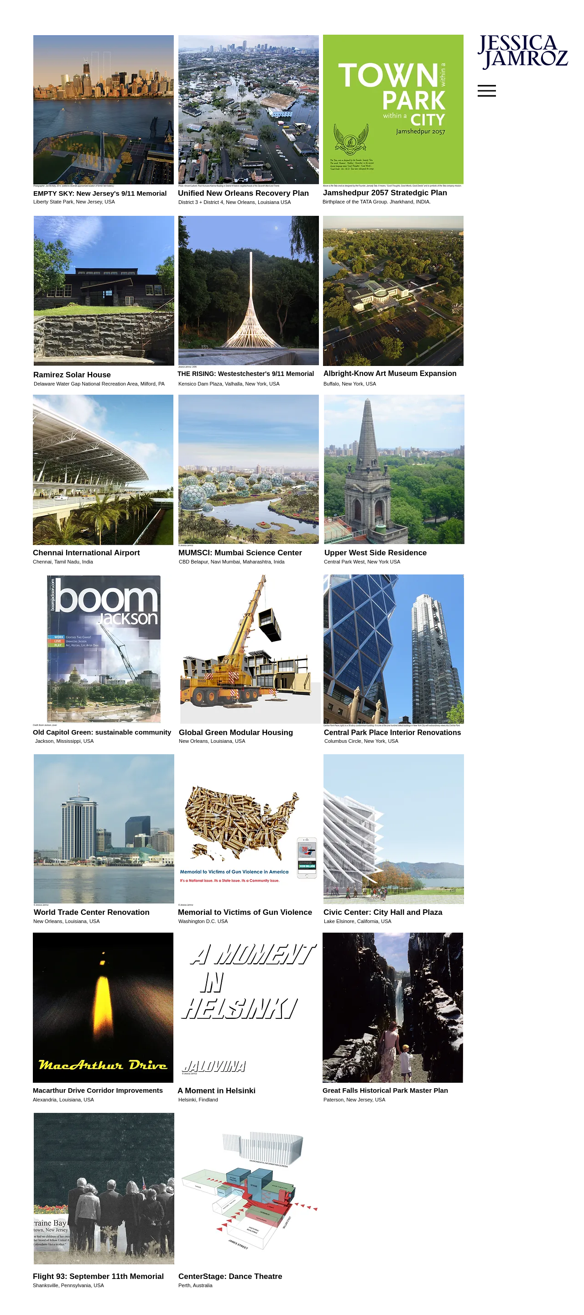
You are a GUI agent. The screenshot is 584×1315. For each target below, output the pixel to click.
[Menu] (486, 90)
